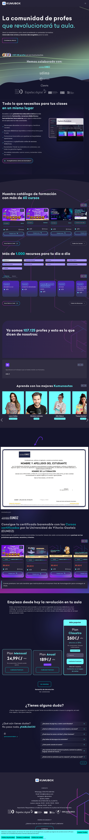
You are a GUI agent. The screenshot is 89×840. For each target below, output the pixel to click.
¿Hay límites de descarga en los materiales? (63, 739)
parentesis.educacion (60, 418)
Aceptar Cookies (82, 832)
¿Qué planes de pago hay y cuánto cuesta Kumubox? (63, 724)
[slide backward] (82, 205)
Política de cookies (37, 837)
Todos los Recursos (78, 303)
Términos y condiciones (23, 837)
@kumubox (48, 796)
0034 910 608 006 (48, 792)
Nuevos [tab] (14, 276)
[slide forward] (85, 205)
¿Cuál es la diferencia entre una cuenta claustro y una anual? (63, 729)
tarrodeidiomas (13, 418)
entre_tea (83, 418)
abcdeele (36, 418)
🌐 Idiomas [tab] (6, 276)
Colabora (44, 829)
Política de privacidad (8, 837)
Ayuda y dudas (44, 798)
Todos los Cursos (78, 243)
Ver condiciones (44, 692)
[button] (2, 420)
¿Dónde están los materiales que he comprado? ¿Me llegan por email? (63, 757)
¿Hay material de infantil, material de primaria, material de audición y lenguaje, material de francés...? (63, 750)
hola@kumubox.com (46, 794)
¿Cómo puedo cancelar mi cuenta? (63, 745)
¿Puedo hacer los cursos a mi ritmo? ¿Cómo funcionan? (63, 734)
